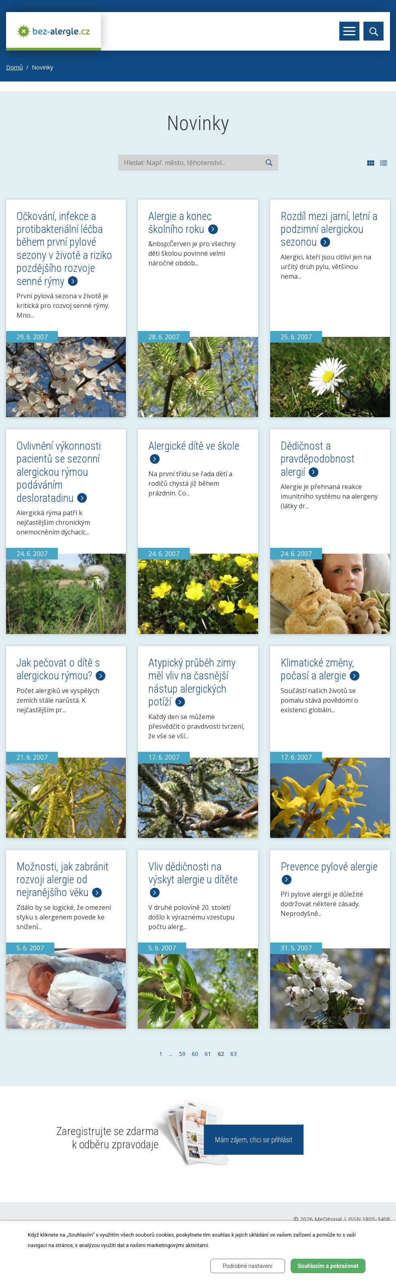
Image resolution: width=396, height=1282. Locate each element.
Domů (14, 67)
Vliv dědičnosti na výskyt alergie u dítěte (193, 879)
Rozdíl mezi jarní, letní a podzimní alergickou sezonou (329, 229)
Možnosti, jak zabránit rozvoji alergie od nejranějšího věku (62, 879)
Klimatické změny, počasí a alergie (320, 669)
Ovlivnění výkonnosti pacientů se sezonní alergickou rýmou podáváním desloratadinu (58, 472)
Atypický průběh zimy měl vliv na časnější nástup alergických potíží (192, 682)
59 (182, 1054)
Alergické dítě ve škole (193, 452)
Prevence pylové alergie (329, 872)
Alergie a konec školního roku (182, 223)
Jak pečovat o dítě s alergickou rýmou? (60, 669)
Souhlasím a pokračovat (328, 1266)
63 (233, 1054)
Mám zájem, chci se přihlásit (253, 1139)
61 (208, 1054)
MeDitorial (328, 1219)
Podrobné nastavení (248, 1266)
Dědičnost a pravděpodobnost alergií (318, 459)
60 (195, 1054)
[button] (371, 162)
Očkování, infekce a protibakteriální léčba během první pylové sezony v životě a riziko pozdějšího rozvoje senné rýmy (64, 249)
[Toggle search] (373, 31)
